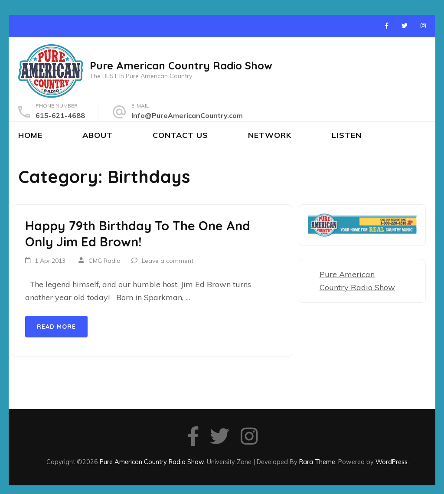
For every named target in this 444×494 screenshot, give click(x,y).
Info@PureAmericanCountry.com (187, 115)
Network (270, 135)
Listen (347, 135)
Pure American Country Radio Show (181, 65)
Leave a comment (167, 261)
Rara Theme (317, 462)
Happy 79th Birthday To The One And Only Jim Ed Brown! (137, 234)
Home (30, 135)
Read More (56, 326)
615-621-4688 (60, 115)
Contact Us (180, 135)
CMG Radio (104, 261)
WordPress (391, 462)
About (97, 135)
